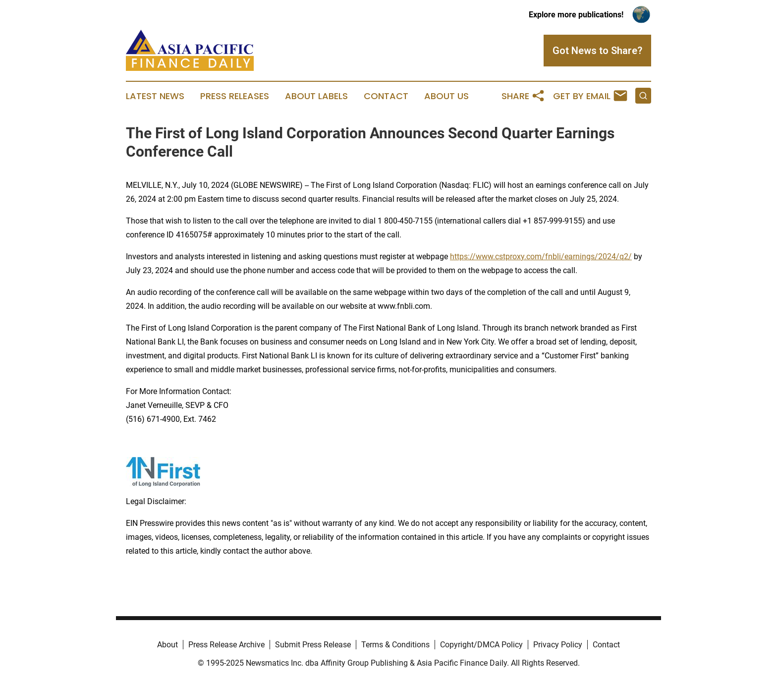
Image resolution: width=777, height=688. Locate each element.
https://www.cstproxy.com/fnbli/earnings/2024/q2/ (541, 256)
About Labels (316, 96)
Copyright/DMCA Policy (481, 644)
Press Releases (234, 96)
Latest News (155, 96)
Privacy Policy (557, 644)
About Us (446, 96)
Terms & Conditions (395, 644)
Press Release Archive (226, 644)
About (167, 644)
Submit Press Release (313, 644)
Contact (386, 96)
